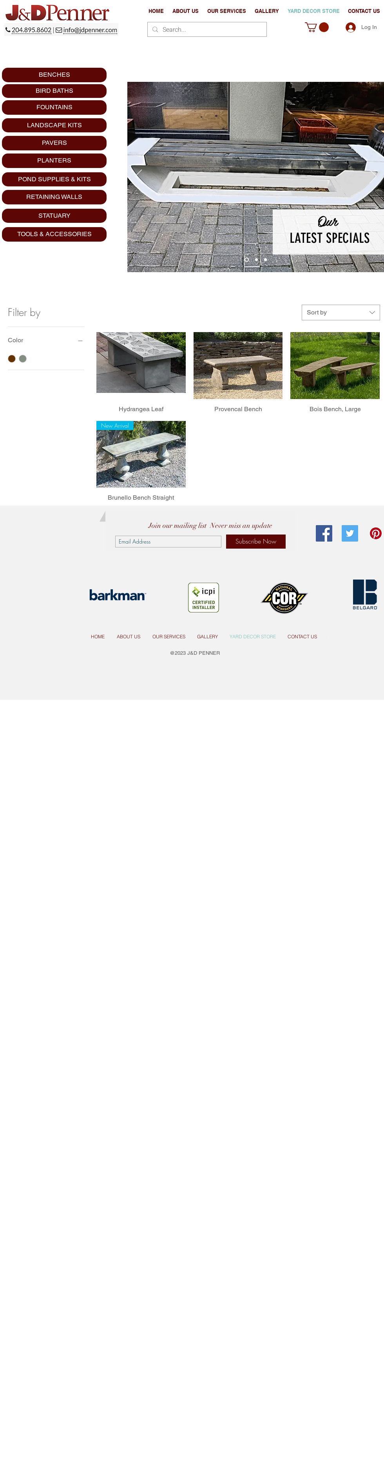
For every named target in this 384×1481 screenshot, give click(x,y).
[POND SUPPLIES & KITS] (54, 179)
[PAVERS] (54, 143)
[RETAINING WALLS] (54, 197)
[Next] (373, 177)
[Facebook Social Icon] (324, 533)
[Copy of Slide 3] (265, 259)
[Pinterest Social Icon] (376, 533)
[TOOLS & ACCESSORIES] (54, 234)
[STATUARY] (54, 216)
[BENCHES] (54, 75)
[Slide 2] (256, 259)
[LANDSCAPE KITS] (54, 125)
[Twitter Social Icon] (350, 533)
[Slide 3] (247, 260)
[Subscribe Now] (256, 542)
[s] (326, 637)
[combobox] (341, 312)
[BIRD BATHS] (54, 91)
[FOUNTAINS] (54, 107)
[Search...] (206, 29)
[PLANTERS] (54, 161)
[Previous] (138, 177)
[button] (226, 11)
